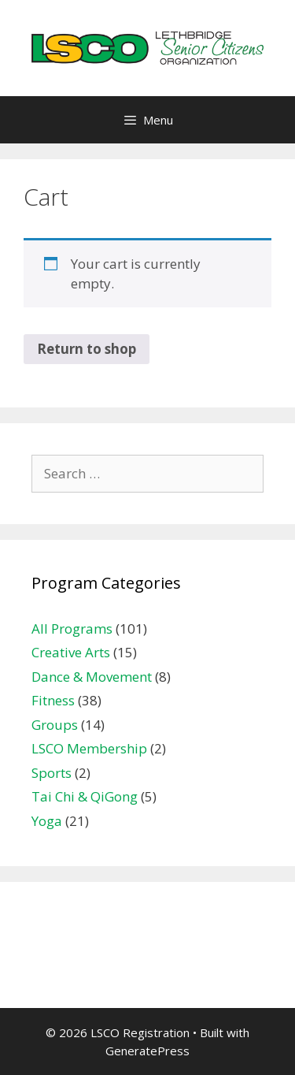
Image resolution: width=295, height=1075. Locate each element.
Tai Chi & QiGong (84, 796)
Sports (51, 773)
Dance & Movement (91, 677)
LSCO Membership (89, 748)
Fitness (53, 700)
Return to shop (86, 349)
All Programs (71, 628)
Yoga (46, 821)
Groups (54, 725)
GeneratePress (147, 1050)
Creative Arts (70, 652)
